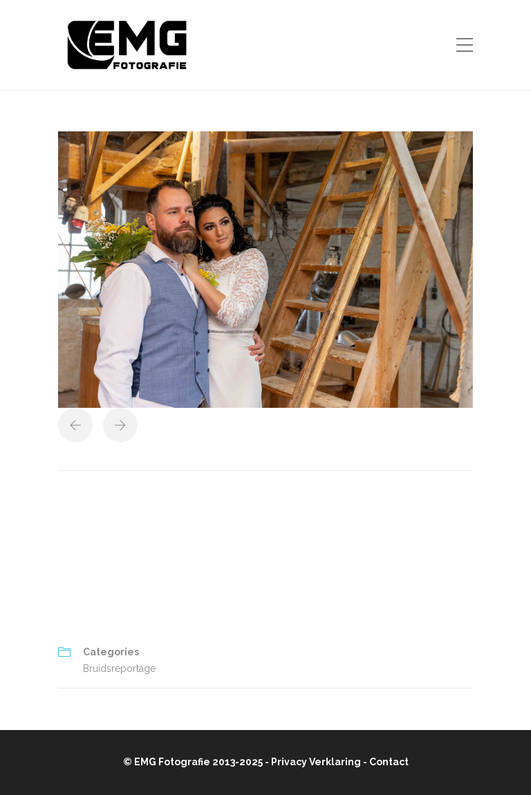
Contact (389, 761)
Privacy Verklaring (316, 761)
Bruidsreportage (119, 668)
